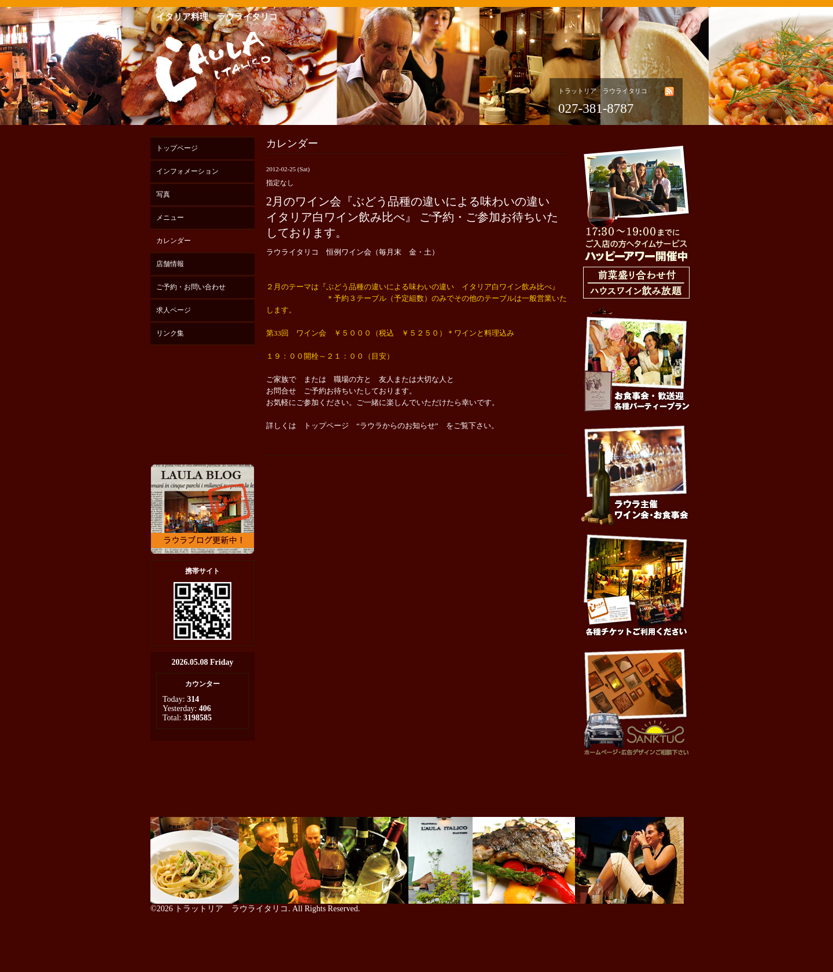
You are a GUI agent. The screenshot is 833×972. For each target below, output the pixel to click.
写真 (163, 194)
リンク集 (170, 333)
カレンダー (173, 241)
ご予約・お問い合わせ (191, 287)
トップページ (177, 148)
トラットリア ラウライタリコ (231, 908)
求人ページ (173, 310)
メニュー (170, 217)
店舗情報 (170, 264)
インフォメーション (187, 171)
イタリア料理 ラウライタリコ (217, 16)
